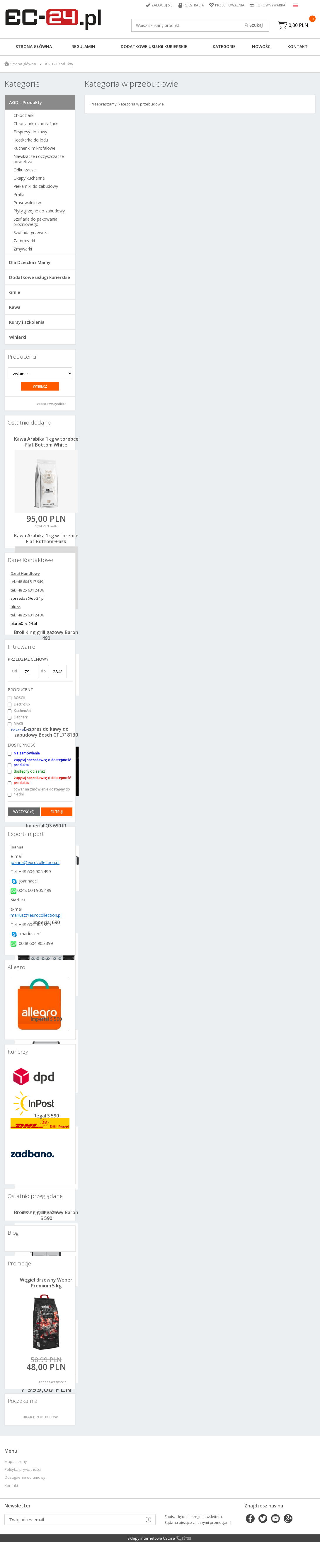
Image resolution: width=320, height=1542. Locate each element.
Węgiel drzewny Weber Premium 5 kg (46, 1283)
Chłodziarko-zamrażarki (35, 123)
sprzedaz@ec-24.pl (28, 598)
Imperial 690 (46, 922)
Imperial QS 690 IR (46, 826)
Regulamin (83, 46)
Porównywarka (270, 5)
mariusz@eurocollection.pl (36, 915)
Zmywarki (22, 249)
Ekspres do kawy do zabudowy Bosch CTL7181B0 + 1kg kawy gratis (46, 735)
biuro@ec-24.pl (24, 623)
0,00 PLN (298, 25)
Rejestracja (194, 5)
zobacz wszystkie (53, 1382)
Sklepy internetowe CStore (151, 1538)
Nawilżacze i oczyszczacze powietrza (38, 159)
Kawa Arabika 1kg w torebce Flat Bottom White (46, 442)
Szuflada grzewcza (31, 232)
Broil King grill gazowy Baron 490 (46, 635)
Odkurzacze (24, 170)
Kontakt (297, 46)
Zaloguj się (162, 5)
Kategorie (224, 46)
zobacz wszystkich (52, 403)
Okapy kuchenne (29, 178)
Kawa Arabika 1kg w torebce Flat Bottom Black (46, 538)
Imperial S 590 (46, 1019)
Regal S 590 (46, 1116)
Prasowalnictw (27, 202)
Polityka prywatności (22, 1469)
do (43, 671)
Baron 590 (46, 1309)
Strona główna (34, 46)
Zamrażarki (24, 240)
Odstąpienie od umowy (24, 1477)
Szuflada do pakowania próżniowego (35, 222)
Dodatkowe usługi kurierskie (154, 46)
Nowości (262, 46)
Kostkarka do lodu (30, 140)
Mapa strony (15, 1461)
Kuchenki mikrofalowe (34, 148)
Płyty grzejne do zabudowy (39, 211)
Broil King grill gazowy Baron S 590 (46, 1215)
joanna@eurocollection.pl (35, 862)
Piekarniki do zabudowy (35, 186)
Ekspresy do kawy (30, 131)
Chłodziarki (23, 115)
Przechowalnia (229, 5)
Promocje (19, 1263)
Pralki (18, 194)
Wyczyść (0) (24, 811)
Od (14, 671)
